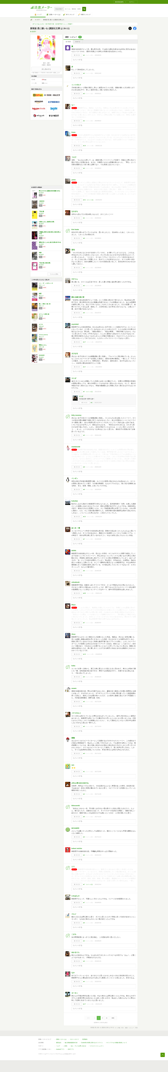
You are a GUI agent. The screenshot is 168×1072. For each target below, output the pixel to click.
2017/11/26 (98, 794)
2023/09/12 (98, 168)
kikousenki (75, 805)
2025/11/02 (98, 73)
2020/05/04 (98, 489)
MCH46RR (75, 828)
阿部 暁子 (41, 326)
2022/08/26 (98, 267)
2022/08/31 (98, 238)
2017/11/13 (98, 837)
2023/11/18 (98, 145)
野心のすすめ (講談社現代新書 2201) (49, 191)
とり (73, 866)
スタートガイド (74, 1039)
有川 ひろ (41, 336)
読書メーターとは (61, 1039)
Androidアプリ (60, 1049)
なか (73, 973)
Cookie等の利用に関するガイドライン (92, 1042)
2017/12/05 (98, 771)
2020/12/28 (98, 435)
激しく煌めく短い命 (44, 304)
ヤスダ (73, 378)
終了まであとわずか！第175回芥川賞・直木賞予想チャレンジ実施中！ (53, 24)
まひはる (74, 353)
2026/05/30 (98, 55)
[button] (84, 9)
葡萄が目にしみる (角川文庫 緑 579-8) (50, 242)
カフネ (41, 324)
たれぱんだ (75, 896)
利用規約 (84, 1039)
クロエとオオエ (43, 334)
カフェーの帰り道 (44, 314)
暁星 (40, 293)
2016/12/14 (98, 884)
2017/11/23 (98, 816)
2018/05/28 (98, 654)
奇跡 (40, 252)
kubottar (74, 501)
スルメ (73, 914)
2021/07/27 (98, 312)
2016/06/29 (98, 941)
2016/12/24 (98, 855)
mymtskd (75, 324)
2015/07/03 (98, 981)
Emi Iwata (75, 229)
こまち (73, 934)
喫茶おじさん (43, 345)
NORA (73, 550)
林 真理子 (37, 19)
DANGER (41, 355)
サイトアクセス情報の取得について (116, 1042)
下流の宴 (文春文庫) (44, 263)
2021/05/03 (98, 367)
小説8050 (41, 201)
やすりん (74, 279)
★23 (84, 516)
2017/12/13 (98, 753)
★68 (84, 593)
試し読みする (46, 69)
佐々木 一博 (75, 528)
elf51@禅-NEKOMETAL (80, 783)
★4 (84, 168)
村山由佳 (41, 357)
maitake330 (75, 447)
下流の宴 (41, 211)
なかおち (74, 211)
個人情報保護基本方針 (71, 1042)
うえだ (73, 157)
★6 (84, 238)
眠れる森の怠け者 (77, 297)
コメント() (89, 55)
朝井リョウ (42, 285)
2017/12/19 (98, 726)
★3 (84, 93)
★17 (84, 342)
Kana (73, 132)
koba (73, 666)
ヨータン (74, 993)
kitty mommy (76, 415)
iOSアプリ (71, 1049)
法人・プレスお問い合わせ (78, 1046)
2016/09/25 (98, 902)
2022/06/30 (98, 285)
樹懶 (73, 738)
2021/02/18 (98, 391)
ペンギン (74, 478)
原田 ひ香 (41, 347)
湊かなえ (41, 295)
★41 (84, 200)
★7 (84, 391)
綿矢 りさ (41, 305)
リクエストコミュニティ (97, 1046)
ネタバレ (77, 41)
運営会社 (58, 1042)
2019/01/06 (98, 570)
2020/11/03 (98, 467)
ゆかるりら (75, 952)
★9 (84, 753)
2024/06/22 (98, 120)
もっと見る (54, 274)
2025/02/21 (98, 93)
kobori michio (76, 848)
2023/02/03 (98, 200)
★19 (84, 145)
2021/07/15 (98, 342)
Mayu (73, 605)
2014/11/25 (98, 1004)
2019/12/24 (98, 516)
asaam (73, 688)
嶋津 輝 (41, 316)
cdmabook (75, 582)
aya (72, 765)
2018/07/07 (98, 622)
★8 (84, 467)
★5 (84, 312)
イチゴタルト (76, 713)
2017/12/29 (98, 701)
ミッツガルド (76, 85)
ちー (73, 105)
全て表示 (68, 41)
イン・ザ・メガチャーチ (46, 283)
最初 (88, 1018)
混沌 (73, 250)
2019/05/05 (98, 539)
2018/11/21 (98, 593)
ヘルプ (58, 1046)
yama (73, 180)
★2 (84, 73)
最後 (113, 1018)
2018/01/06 (98, 676)
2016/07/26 (98, 922)
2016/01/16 (98, 961)
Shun (73, 634)
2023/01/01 (98, 218)
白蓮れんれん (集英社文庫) (46, 222)
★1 (84, 55)
